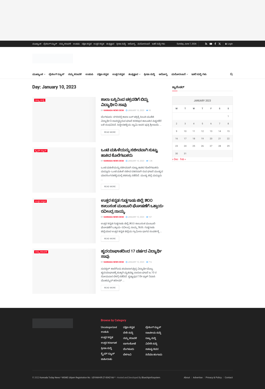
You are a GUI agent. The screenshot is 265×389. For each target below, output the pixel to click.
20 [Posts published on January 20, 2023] (211, 138)
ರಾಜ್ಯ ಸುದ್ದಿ (39, 100)
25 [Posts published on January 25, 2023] (194, 146)
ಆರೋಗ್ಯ (131, 44)
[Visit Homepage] (52, 58)
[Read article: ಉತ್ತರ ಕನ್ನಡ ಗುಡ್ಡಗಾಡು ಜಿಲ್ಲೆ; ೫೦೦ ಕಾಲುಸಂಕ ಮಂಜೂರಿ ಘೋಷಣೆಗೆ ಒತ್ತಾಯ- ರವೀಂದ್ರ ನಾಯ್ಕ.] (64, 220)
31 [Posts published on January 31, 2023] (185, 153)
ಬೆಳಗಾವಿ (127, 354)
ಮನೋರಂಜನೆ (144, 44)
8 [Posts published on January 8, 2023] (228, 123)
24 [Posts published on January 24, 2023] (185, 146)
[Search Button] (231, 74)
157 (149, 217)
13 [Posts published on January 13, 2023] (211, 131)
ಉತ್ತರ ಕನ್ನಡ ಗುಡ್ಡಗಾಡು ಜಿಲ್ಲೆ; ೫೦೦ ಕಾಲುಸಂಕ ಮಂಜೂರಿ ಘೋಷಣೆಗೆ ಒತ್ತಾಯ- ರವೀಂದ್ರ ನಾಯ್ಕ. (132, 206)
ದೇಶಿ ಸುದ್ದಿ (128, 332)
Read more (111, 132)
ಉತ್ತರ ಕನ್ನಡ (99, 44)
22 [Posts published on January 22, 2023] (228, 138)
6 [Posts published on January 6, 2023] (211, 123)
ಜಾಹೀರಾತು (106, 359)
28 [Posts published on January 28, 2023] (219, 146)
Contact (229, 377)
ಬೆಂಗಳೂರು (128, 349)
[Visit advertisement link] (132, 20)
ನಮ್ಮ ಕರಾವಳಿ (65, 44)
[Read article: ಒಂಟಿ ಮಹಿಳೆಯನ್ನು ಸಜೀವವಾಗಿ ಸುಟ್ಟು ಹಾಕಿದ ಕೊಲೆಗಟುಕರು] (64, 170)
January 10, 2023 (135, 110)
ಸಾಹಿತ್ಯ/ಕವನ (151, 349)
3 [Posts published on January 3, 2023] (185, 123)
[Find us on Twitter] (219, 44)
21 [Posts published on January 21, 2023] (219, 138)
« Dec (175, 159)
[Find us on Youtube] (211, 44)
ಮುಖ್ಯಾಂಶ (36, 44)
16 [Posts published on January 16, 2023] (176, 138)
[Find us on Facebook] (215, 44)
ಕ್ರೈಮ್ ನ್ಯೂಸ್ (41, 151)
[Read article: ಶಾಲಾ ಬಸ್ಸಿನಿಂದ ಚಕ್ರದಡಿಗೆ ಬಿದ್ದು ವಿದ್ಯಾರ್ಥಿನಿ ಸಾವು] (64, 119)
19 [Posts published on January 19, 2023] (202, 138)
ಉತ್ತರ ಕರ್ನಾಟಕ (109, 342)
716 (149, 262)
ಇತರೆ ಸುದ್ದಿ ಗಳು (158, 44)
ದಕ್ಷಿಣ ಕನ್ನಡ (86, 44)
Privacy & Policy (214, 377)
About (187, 377)
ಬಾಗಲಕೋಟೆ (129, 343)
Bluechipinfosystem (151, 377)
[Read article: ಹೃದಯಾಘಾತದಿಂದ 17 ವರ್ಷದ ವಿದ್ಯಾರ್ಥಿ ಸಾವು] (64, 271)
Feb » (183, 159)
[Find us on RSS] (206, 44)
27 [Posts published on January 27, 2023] (211, 146)
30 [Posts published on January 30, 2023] (176, 153)
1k (148, 110)
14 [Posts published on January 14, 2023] (219, 131)
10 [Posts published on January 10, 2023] (185, 131)
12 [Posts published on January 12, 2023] (202, 131)
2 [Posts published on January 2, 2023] (176, 123)
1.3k (149, 161)
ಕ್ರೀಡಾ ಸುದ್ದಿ (121, 44)
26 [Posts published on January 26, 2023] (202, 146)
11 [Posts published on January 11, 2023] (194, 131)
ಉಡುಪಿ (76, 44)
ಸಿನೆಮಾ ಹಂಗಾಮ (153, 354)
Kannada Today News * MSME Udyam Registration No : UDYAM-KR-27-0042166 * (78, 377)
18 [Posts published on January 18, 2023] (194, 138)
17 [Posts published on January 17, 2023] (185, 138)
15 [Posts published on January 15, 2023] (228, 131)
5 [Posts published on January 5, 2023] (202, 123)
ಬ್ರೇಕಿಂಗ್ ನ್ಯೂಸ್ (50, 44)
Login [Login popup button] (229, 44)
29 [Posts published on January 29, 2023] (228, 146)
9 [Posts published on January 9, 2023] (176, 131)
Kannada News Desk (114, 110)
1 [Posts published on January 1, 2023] (228, 116)
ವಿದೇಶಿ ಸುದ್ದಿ (151, 343)
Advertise (198, 377)
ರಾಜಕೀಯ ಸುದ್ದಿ (153, 332)
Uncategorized (109, 327)
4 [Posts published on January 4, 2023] (193, 123)
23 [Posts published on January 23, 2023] (176, 146)
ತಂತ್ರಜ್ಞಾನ (110, 44)
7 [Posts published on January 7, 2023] (219, 123)
